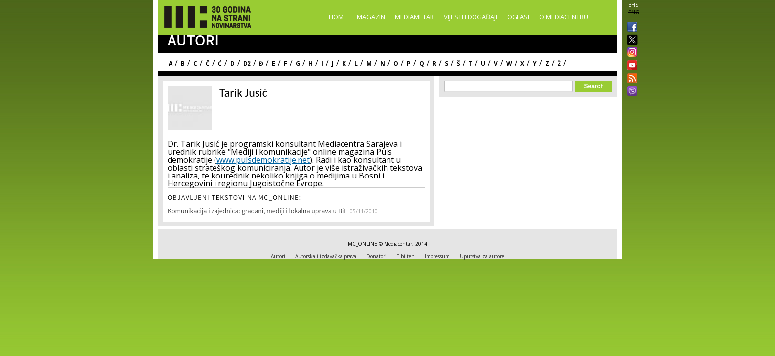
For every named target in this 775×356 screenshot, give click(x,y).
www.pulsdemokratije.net (263, 159)
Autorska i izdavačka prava (325, 256)
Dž (247, 63)
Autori (278, 256)
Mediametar (414, 16)
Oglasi (518, 16)
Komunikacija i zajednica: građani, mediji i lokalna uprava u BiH (258, 212)
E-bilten (405, 256)
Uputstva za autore (482, 256)
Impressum (437, 256)
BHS (633, 4)
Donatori (376, 256)
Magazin (371, 16)
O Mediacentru (563, 16)
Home (338, 16)
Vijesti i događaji (470, 16)
